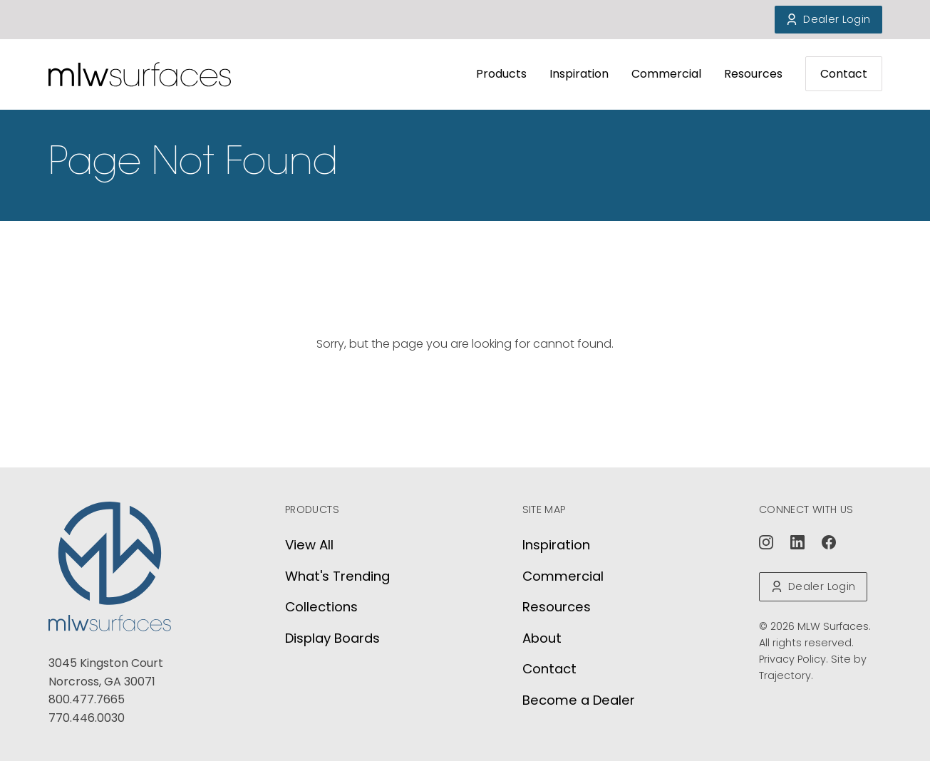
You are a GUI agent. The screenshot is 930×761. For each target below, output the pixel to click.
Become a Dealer (578, 700)
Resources (753, 74)
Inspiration (579, 74)
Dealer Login (828, 19)
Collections (321, 607)
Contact (843, 74)
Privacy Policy (792, 659)
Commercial (666, 74)
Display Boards (332, 638)
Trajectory (785, 675)
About (542, 638)
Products (501, 74)
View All (309, 545)
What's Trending (337, 576)
